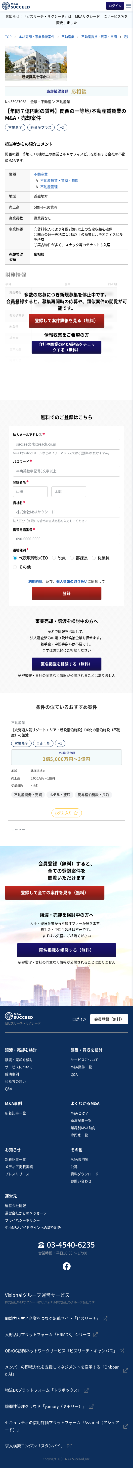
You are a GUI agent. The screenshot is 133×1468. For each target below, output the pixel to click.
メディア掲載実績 (19, 1167)
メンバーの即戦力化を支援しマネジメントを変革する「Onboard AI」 (62, 1370)
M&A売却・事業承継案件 (36, 36)
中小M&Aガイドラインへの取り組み (33, 1227)
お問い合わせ (81, 1181)
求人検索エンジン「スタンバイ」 (35, 1446)
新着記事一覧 (15, 1113)
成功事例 (12, 1074)
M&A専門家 (80, 1159)
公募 (74, 1167)
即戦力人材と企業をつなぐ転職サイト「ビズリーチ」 (52, 1318)
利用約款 (35, 581)
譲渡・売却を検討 (19, 1060)
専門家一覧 (79, 1135)
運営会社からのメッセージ (26, 1213)
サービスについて (19, 1067)
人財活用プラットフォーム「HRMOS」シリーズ (48, 1335)
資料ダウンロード (84, 1174)
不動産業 (67, 36)
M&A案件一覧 (81, 1067)
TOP (8, 36)
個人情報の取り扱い (72, 581)
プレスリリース (17, 1174)
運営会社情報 (15, 1205)
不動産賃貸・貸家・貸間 (99, 36)
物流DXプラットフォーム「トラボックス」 (43, 1390)
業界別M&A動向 (83, 1128)
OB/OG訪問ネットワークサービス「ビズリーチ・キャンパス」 (61, 1351)
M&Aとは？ (80, 1113)
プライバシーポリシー (22, 1220)
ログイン (79, 1019)
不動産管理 (49, 187)
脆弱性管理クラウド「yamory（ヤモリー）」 (46, 1406)
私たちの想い (15, 1081)
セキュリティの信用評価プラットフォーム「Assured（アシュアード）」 (62, 1426)
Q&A (8, 1088)
